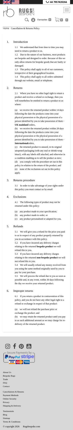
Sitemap (6, 418)
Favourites (44, 19)
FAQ (5, 383)
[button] (33, 20)
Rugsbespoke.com (31, 426)
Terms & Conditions (11, 421)
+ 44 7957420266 (56, 2)
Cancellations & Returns (13, 392)
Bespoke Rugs (9, 376)
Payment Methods (10, 395)
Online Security (9, 399)
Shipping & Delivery (12, 406)
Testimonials (8, 411)
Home (6, 28)
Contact (6, 386)
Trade (5, 379)
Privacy (6, 402)
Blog (5, 414)
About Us (7, 372)
